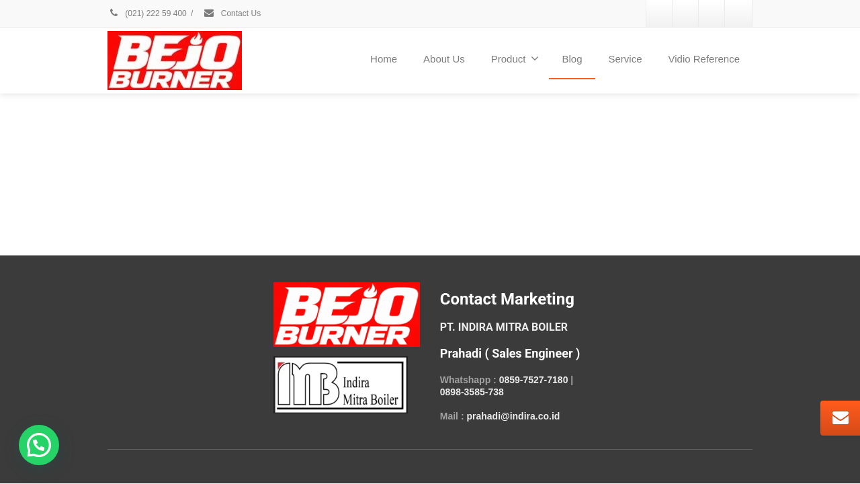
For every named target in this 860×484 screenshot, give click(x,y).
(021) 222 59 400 (147, 13)
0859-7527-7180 (533, 379)
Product (515, 58)
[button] (39, 445)
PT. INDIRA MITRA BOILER (504, 327)
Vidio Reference (704, 59)
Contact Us (232, 13)
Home (383, 59)
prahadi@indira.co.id (513, 416)
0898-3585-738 (472, 392)
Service (625, 59)
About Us (444, 59)
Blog (572, 59)
